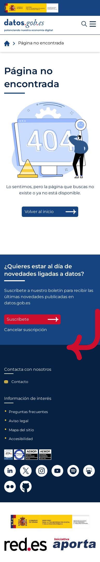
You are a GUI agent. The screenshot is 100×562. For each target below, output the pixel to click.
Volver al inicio (39, 211)
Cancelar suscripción (25, 329)
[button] (93, 24)
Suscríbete (32, 319)
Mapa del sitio (21, 430)
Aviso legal (18, 421)
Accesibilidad (21, 438)
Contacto (19, 381)
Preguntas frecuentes (28, 411)
